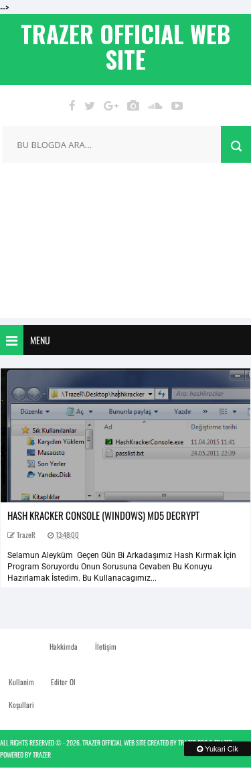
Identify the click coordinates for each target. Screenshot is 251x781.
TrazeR (42, 755)
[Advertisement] (125, 243)
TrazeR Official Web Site (114, 742)
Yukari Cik (217, 749)
